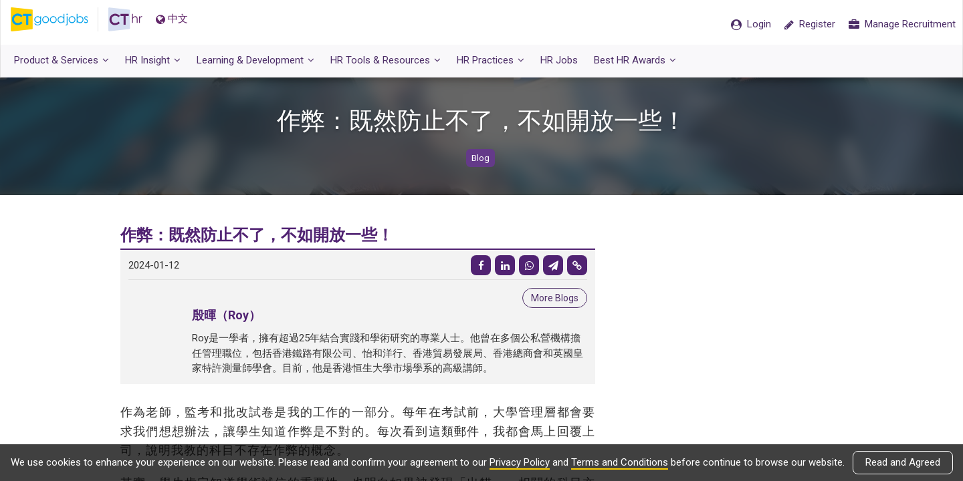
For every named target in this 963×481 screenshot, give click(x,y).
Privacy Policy (520, 462)
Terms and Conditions (619, 462)
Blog (480, 158)
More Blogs (554, 298)
